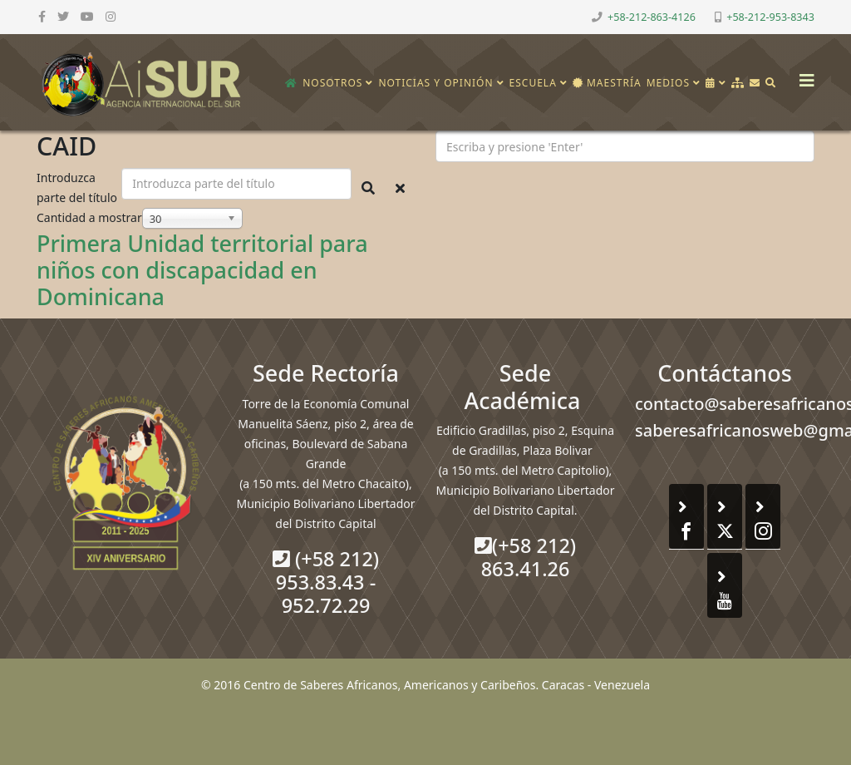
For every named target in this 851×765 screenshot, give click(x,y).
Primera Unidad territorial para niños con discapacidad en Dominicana (202, 270)
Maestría (607, 83)
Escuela (533, 83)
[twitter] (63, 16)
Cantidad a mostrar (89, 217)
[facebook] (42, 16)
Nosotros (332, 83)
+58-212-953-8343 (770, 17)
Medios (668, 83)
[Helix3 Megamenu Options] (802, 75)
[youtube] (87, 16)
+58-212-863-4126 (652, 17)
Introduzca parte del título (79, 187)
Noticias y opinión (435, 83)
